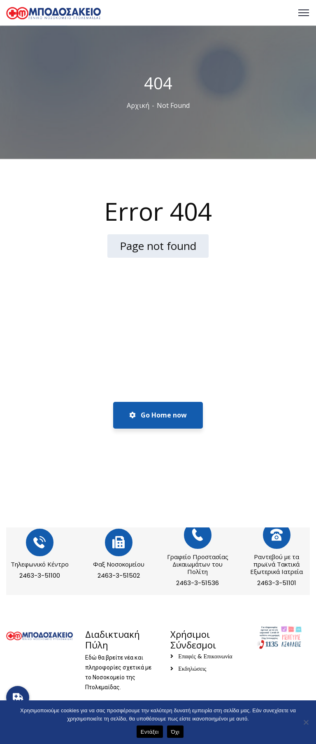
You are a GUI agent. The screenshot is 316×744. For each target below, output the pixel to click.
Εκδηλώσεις (192, 669)
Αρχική (138, 105)
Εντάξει (150, 732)
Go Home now (158, 415)
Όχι (175, 732)
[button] (17, 697)
